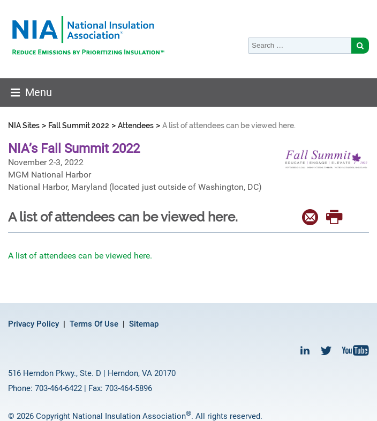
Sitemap (144, 324)
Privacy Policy (33, 324)
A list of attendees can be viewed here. (80, 255)
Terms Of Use (94, 324)
